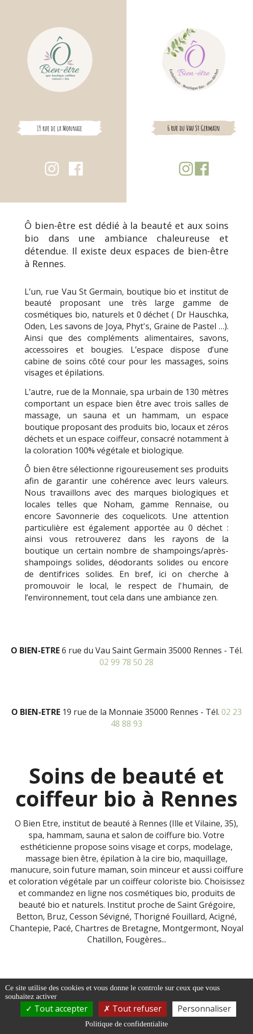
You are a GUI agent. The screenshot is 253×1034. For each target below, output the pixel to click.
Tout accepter (57, 1008)
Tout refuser (133, 1008)
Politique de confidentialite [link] (126, 1024)
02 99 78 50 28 (126, 662)
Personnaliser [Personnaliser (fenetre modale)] (204, 1008)
